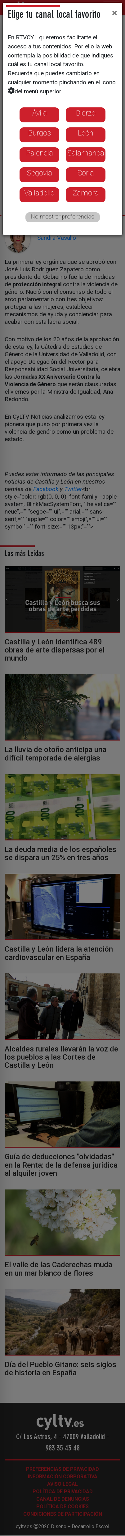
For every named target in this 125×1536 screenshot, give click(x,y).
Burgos (39, 133)
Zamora (86, 193)
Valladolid (39, 193)
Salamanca (85, 153)
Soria (86, 173)
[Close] (114, 13)
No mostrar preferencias (62, 216)
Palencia (39, 153)
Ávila (39, 113)
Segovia (39, 173)
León (85, 133)
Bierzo (86, 113)
